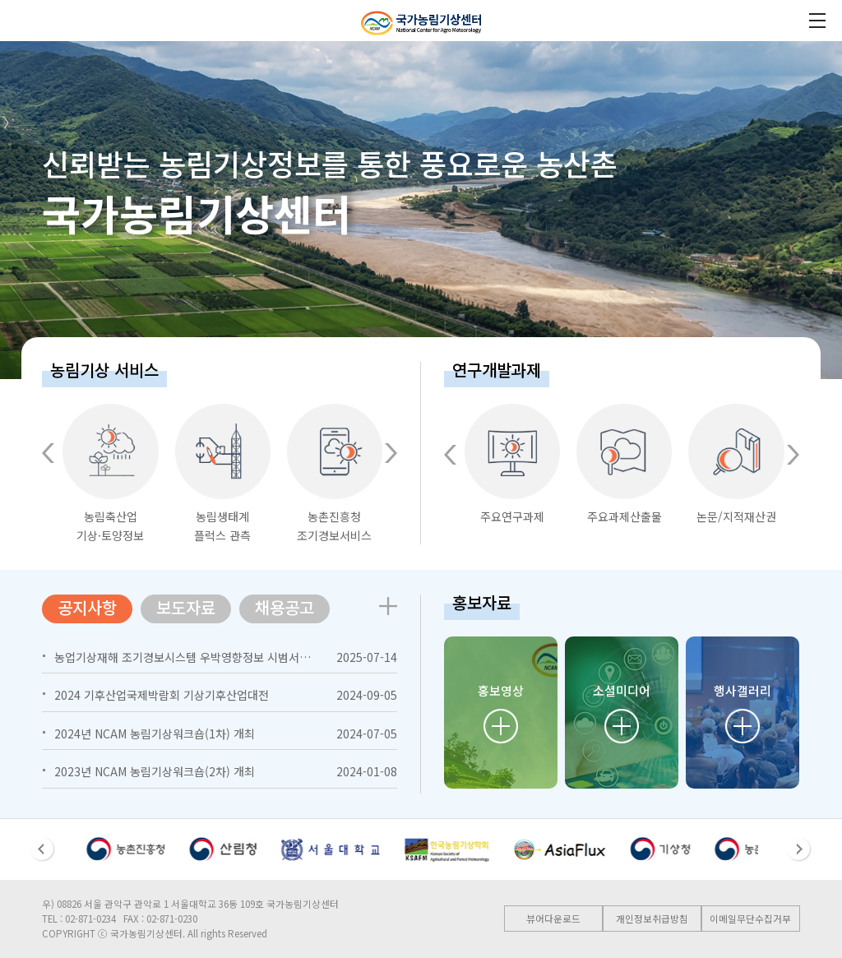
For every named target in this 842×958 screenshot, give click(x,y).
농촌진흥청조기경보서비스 (334, 474)
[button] (48, 453)
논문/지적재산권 (736, 464)
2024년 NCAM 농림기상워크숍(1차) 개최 (154, 733)
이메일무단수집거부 (750, 918)
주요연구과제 (512, 464)
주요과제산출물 (624, 464)
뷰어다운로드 (553, 918)
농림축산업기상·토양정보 (110, 474)
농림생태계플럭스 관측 (223, 474)
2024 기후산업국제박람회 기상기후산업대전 (161, 695)
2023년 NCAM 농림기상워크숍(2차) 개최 (154, 771)
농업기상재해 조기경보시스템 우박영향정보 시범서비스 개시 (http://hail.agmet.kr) (262, 657)
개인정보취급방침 (652, 918)
